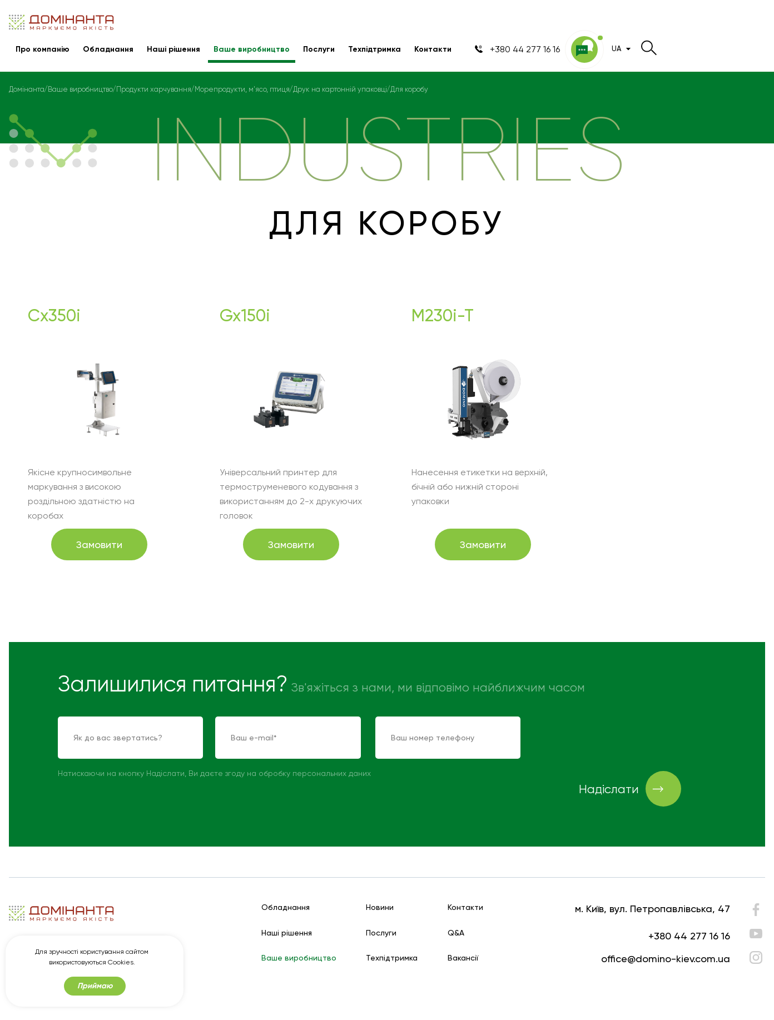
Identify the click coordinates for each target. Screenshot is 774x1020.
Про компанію (43, 49)
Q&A (456, 933)
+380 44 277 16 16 (689, 936)
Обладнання (108, 49)
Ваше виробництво (252, 49)
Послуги (319, 49)
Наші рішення (173, 49)
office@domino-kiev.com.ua (665, 958)
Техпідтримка (374, 49)
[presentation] (619, 738)
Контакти (433, 49)
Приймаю (94, 986)
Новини (380, 907)
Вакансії (463, 958)
